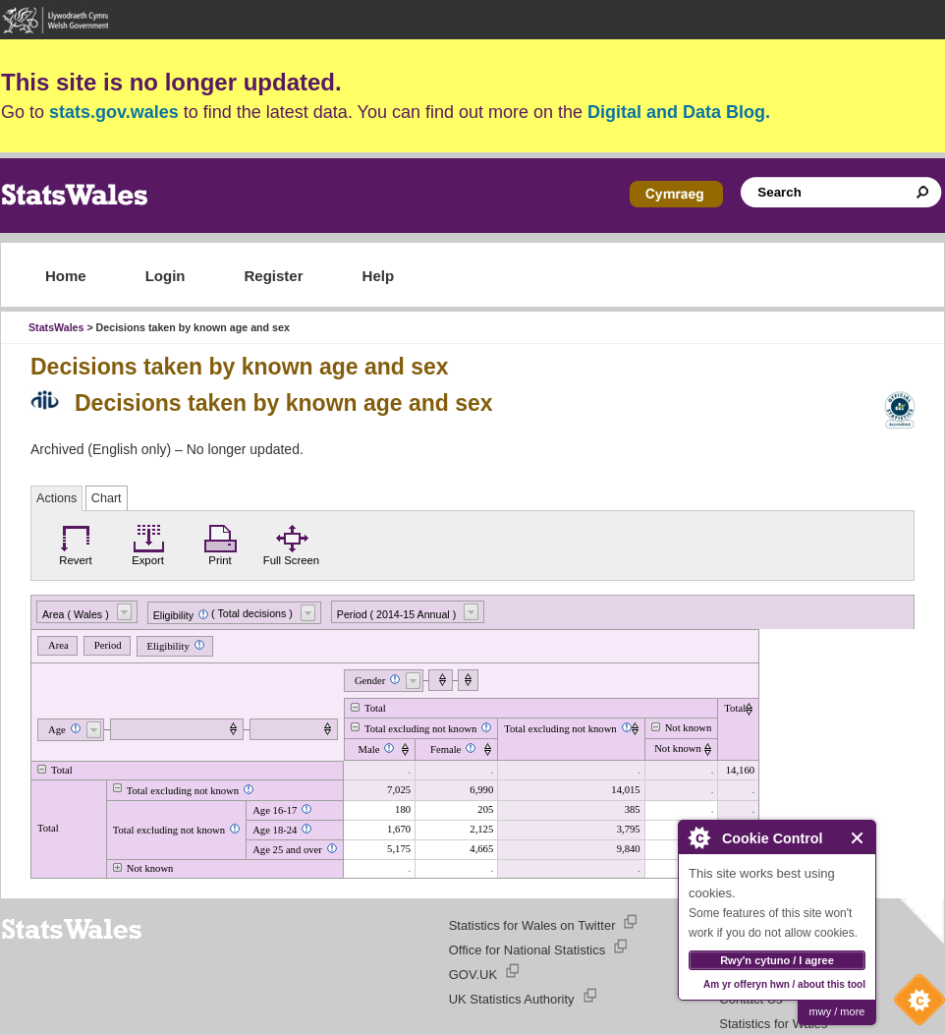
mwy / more (837, 1011)
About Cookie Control (698, 837)
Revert (75, 542)
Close (858, 838)
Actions (56, 498)
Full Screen (291, 542)
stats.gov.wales (114, 112)
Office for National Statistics (527, 950)
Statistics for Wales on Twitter (532, 925)
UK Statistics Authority (512, 999)
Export (148, 542)
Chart (106, 498)
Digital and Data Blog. (678, 112)
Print (220, 542)
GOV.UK (473, 974)
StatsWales (55, 327)
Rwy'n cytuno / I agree (777, 960)
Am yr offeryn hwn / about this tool (784, 984)
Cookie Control (914, 1004)
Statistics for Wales (773, 1023)
